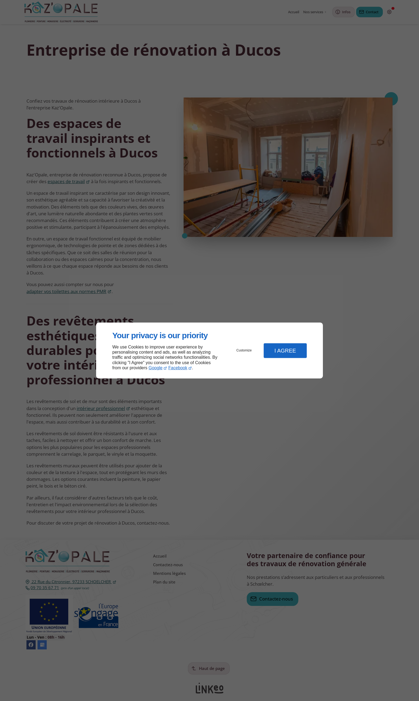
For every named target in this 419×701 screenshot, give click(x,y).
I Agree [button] (285, 351)
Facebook (177, 367)
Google (155, 367)
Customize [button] (244, 350)
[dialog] (209, 350)
